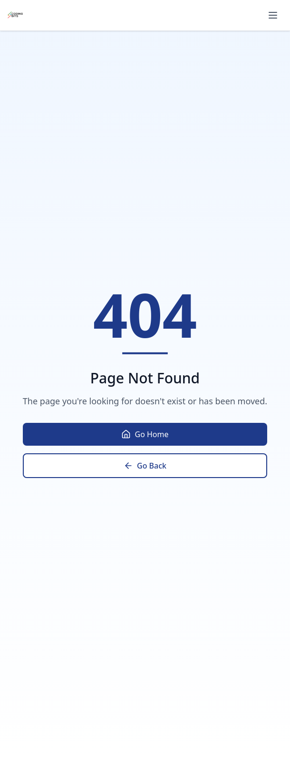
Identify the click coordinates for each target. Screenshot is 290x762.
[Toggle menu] (272, 15)
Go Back (145, 465)
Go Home (144, 434)
